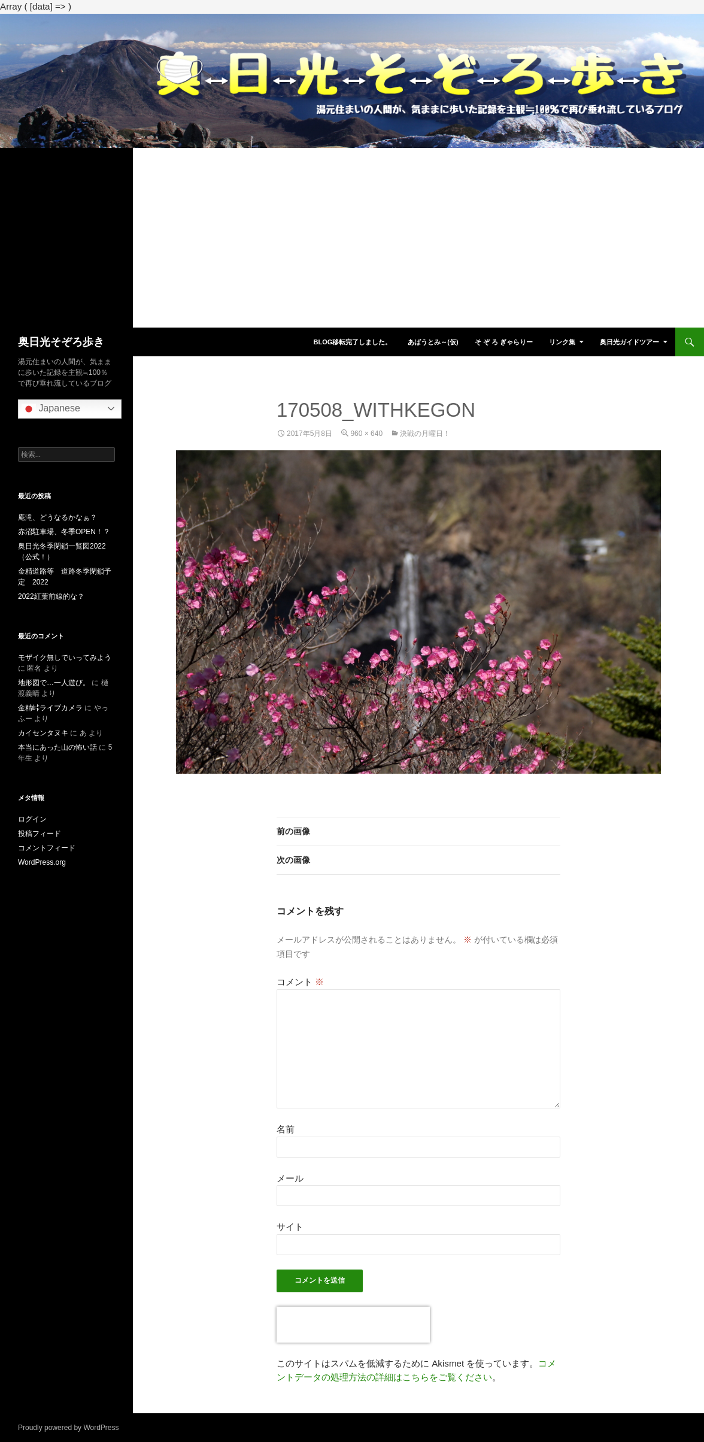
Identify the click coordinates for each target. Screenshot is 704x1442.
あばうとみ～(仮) (433, 342)
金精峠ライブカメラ (50, 708)
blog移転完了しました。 (352, 342)
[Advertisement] (352, 238)
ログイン (32, 819)
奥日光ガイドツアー (629, 342)
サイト (290, 1227)
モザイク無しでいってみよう (64, 657)
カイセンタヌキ (43, 733)
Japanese (51, 409)
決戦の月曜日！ (425, 433)
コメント (300, 982)
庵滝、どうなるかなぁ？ (57, 517)
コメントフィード (46, 848)
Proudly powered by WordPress (68, 1427)
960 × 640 (366, 433)
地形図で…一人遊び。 (54, 682)
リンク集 (562, 342)
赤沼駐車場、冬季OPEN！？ (64, 532)
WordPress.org (42, 862)
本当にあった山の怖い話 (57, 747)
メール (290, 1178)
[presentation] (353, 1325)
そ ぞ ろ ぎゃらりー (504, 342)
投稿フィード (39, 833)
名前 (286, 1129)
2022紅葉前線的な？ (51, 596)
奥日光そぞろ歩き (61, 342)
